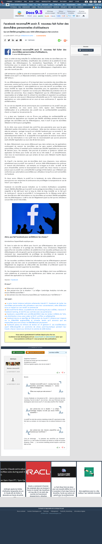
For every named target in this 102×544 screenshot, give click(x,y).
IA (35, 4)
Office (84, 4)
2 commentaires (41, 41)
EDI (64, 4)
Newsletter (46, 1)
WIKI (69, 7)
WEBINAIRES (26, 7)
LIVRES (34, 7)
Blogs (31, 1)
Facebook (14, 285)
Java (51, 4)
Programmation (71, 4)
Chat (37, 1)
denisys (13, 374)
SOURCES (56, 7)
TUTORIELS (13, 7)
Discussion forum (85, 50)
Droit (71, 1)
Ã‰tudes (63, 1)
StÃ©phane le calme (27, 41)
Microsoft (45, 4)
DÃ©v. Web (57, 4)
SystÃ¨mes (98, 4)
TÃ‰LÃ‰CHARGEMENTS (44, 7)
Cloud (30, 4)
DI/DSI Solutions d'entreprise (18, 4)
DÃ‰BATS (64, 7)
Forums (9, 1)
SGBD (79, 4)
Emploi (55, 1)
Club (77, 1)
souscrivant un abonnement (45, 342)
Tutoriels (18, 1)
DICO (74, 7)
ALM (39, 4)
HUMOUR (80, 7)
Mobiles (90, 4)
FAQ (25, 1)
